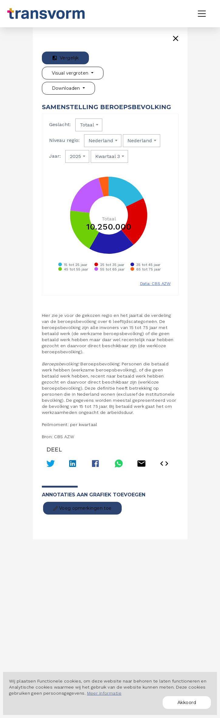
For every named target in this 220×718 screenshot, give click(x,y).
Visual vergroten (71, 73)
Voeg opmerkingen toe (82, 508)
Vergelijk (65, 58)
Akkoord (187, 702)
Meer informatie (104, 693)
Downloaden (67, 88)
